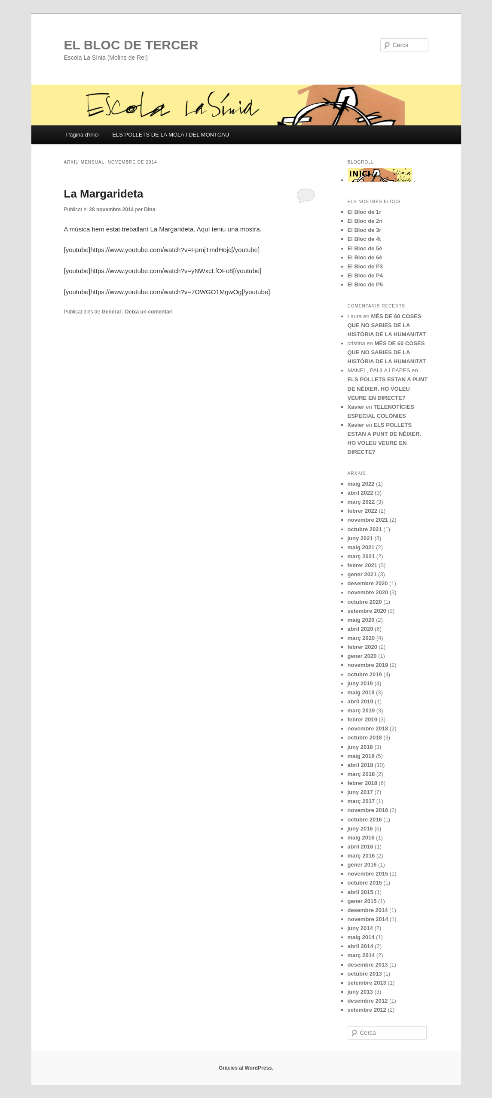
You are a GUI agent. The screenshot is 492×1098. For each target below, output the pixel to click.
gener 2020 (362, 656)
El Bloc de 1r (365, 212)
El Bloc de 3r (365, 230)
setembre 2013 (367, 982)
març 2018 (361, 774)
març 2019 (361, 710)
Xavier (356, 407)
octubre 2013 (365, 973)
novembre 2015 (368, 873)
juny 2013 (360, 992)
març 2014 (361, 955)
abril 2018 (360, 765)
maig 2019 (361, 692)
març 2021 (361, 556)
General (111, 312)
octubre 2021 (365, 529)
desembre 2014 (368, 910)
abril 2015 (360, 892)
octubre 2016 (365, 819)
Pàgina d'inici (82, 134)
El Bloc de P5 (365, 284)
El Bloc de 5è (365, 248)
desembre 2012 (368, 1001)
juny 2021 (360, 538)
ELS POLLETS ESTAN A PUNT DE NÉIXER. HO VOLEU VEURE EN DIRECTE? (388, 388)
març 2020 (361, 638)
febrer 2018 (362, 783)
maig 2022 (361, 484)
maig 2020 (361, 620)
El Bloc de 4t (364, 239)
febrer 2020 (362, 647)
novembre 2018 (368, 728)
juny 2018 (360, 747)
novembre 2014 (368, 919)
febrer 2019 (362, 719)
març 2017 (361, 801)
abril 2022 (360, 493)
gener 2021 (362, 574)
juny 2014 (360, 928)
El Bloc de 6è (365, 257)
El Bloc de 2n (365, 221)
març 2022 (361, 502)
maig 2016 (361, 837)
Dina (149, 210)
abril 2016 (360, 846)
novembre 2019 (368, 665)
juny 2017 (360, 792)
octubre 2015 (365, 882)
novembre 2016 (368, 810)
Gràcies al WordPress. (246, 1068)
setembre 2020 (367, 611)
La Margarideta (104, 193)
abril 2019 (360, 701)
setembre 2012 (367, 1010)
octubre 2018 (365, 737)
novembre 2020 (368, 592)
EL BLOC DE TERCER (131, 45)
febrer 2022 (362, 511)
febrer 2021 (362, 565)
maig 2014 (361, 937)
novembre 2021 (368, 520)
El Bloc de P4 (365, 275)
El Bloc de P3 (365, 266)
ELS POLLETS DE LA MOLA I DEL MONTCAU (170, 134)
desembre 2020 (368, 583)
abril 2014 (360, 946)
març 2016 (361, 855)
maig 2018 (361, 756)
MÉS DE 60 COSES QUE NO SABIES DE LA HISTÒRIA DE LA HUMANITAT (387, 325)
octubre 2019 (365, 674)
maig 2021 (361, 547)
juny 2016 (360, 828)
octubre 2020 (365, 602)
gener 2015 (362, 901)
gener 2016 (362, 864)
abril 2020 (360, 629)
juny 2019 (360, 683)
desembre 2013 (368, 964)
